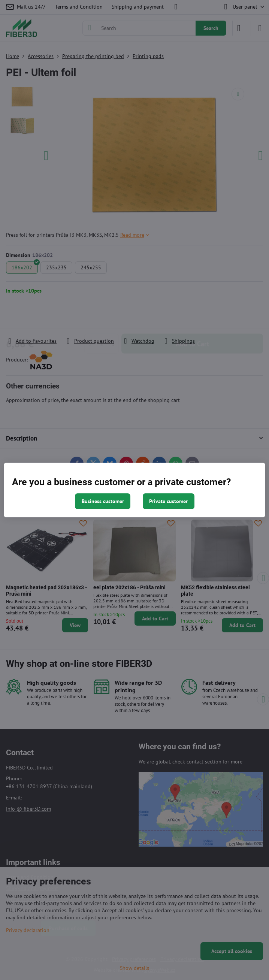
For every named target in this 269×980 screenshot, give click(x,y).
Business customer (103, 501)
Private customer (168, 501)
